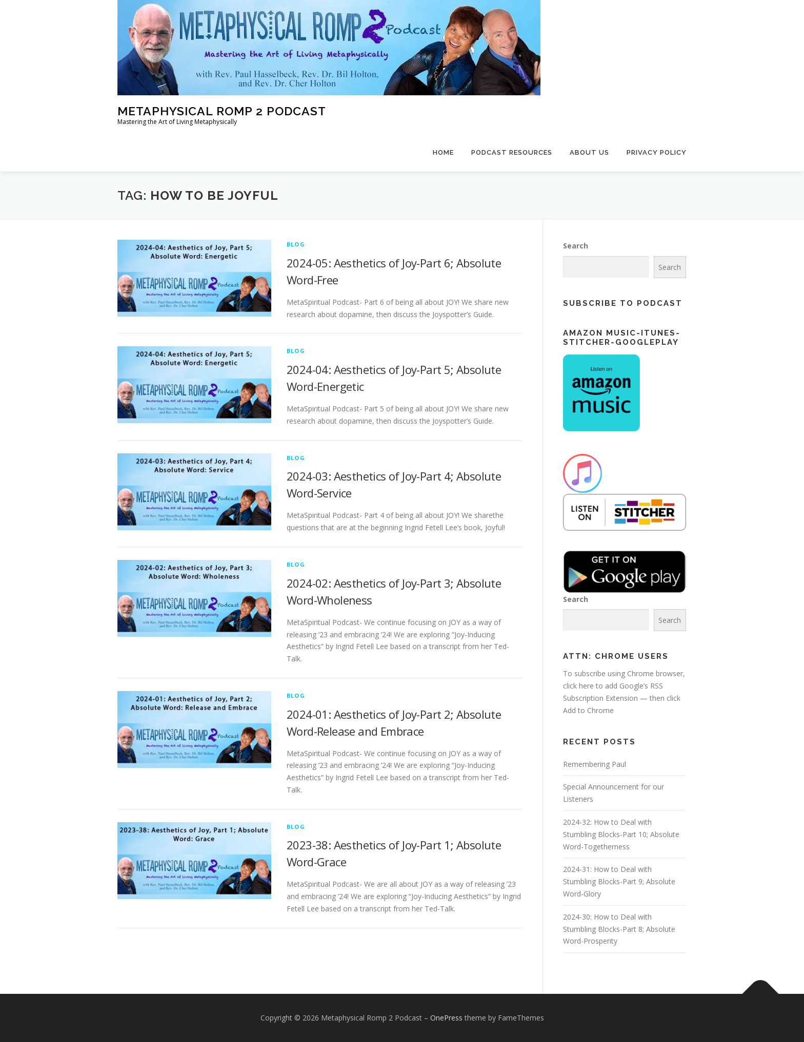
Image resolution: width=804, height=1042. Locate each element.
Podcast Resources (511, 152)
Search (575, 246)
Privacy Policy (657, 152)
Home (443, 152)
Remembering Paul (594, 764)
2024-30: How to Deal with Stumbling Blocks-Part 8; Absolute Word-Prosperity (619, 929)
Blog (296, 244)
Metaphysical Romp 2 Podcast (221, 111)
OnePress (446, 1018)
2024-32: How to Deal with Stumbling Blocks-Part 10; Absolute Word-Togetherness (621, 834)
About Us (589, 152)
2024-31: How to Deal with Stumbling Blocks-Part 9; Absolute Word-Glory (619, 881)
